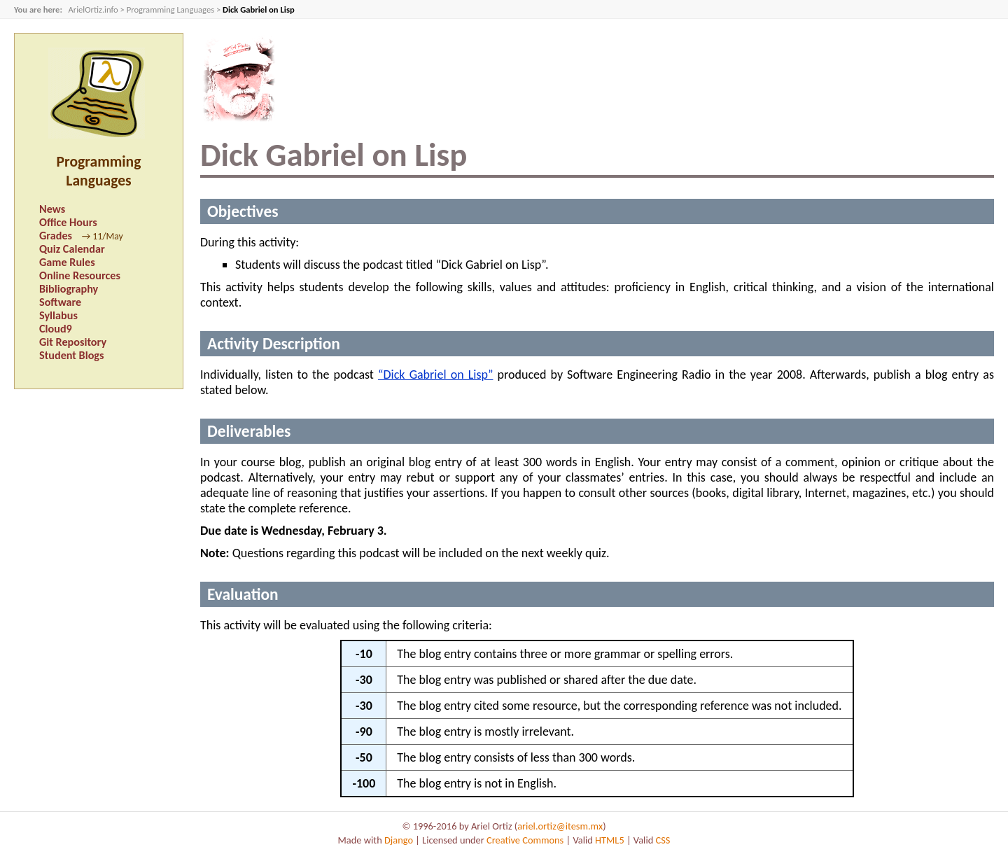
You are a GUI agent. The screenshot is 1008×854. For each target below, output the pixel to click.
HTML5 (609, 840)
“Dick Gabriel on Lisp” (435, 374)
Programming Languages (170, 9)
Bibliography (68, 288)
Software (60, 302)
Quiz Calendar (72, 248)
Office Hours (68, 222)
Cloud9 (55, 328)
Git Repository (72, 342)
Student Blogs (71, 355)
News (52, 209)
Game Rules (67, 262)
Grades (55, 235)
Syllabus (58, 315)
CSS (663, 840)
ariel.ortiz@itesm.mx (560, 826)
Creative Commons (525, 840)
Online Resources (79, 275)
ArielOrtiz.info (93, 9)
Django (398, 840)
